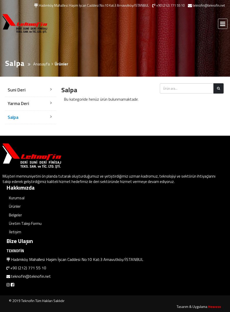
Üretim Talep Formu (25, 223)
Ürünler (15, 206)
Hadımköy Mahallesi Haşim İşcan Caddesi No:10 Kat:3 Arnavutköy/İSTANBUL (77, 259)
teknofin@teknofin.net (31, 276)
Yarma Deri (18, 103)
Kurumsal (17, 198)
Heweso (214, 306)
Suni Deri (17, 89)
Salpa (13, 117)
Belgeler (15, 215)
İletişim (15, 232)
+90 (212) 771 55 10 (28, 268)
